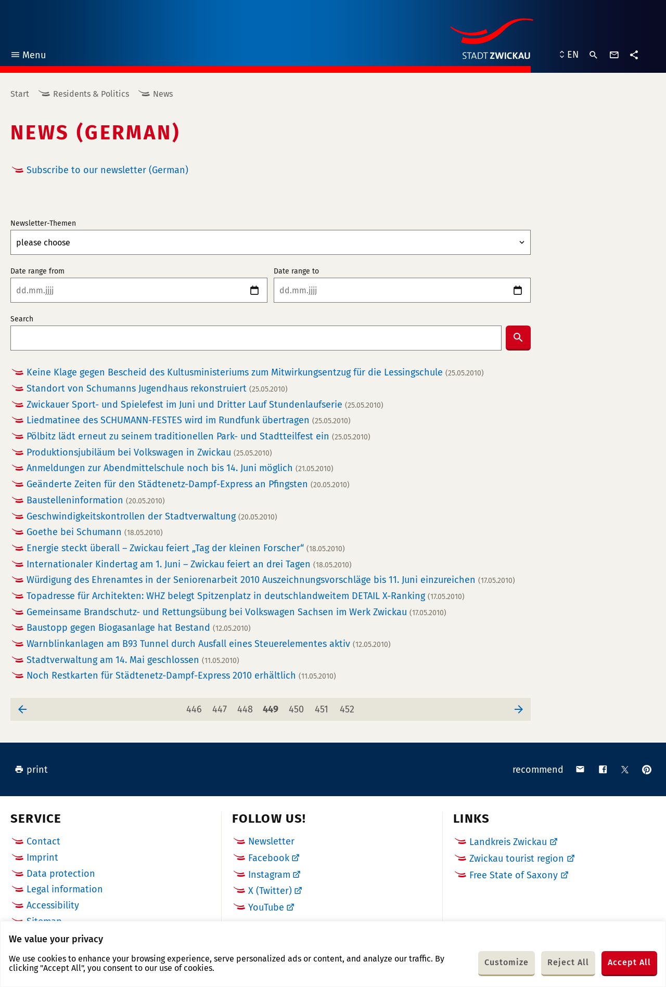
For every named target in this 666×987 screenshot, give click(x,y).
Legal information (65, 889)
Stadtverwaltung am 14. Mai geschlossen (133, 660)
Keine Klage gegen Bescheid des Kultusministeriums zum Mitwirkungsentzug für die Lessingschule (255, 372)
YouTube (266, 907)
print (31, 769)
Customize (506, 962)
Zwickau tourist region (516, 858)
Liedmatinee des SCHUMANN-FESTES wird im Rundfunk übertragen (189, 420)
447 (221, 706)
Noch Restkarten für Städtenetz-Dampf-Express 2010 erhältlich (181, 675)
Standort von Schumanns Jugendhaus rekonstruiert (157, 388)
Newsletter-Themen (43, 223)
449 (272, 706)
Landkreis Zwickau (508, 842)
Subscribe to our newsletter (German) (107, 170)
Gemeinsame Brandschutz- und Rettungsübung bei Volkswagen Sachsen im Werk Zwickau (236, 612)
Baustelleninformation (96, 500)
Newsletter (271, 841)
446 (196, 706)
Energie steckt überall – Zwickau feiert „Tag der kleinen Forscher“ (186, 548)
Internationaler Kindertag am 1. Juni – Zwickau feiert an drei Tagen (189, 564)
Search (21, 319)
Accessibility (53, 905)
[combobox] (256, 338)
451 (323, 706)
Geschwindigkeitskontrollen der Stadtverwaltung (152, 516)
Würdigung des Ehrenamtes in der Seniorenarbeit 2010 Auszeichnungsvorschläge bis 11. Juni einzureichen (271, 580)
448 (247, 706)
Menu (28, 56)
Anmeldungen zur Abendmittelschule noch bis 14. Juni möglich (180, 468)
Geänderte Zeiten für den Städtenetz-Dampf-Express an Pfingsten (188, 484)
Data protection (61, 873)
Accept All (629, 962)
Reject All (568, 962)
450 (298, 706)
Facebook (268, 858)
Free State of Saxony (513, 875)
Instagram (269, 874)
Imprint (42, 857)
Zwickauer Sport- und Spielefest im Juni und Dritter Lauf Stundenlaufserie (205, 404)
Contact (43, 841)
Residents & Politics (91, 94)
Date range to (296, 271)
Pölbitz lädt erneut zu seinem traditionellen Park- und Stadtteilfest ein (198, 436)
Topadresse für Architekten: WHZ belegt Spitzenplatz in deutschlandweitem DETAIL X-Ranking (246, 596)
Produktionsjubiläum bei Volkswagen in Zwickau (149, 452)
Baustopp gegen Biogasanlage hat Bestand (139, 627)
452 (348, 706)
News (163, 94)
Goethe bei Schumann (95, 532)
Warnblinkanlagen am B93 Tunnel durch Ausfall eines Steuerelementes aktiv (209, 644)
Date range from (37, 271)
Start (19, 94)
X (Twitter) (270, 891)
